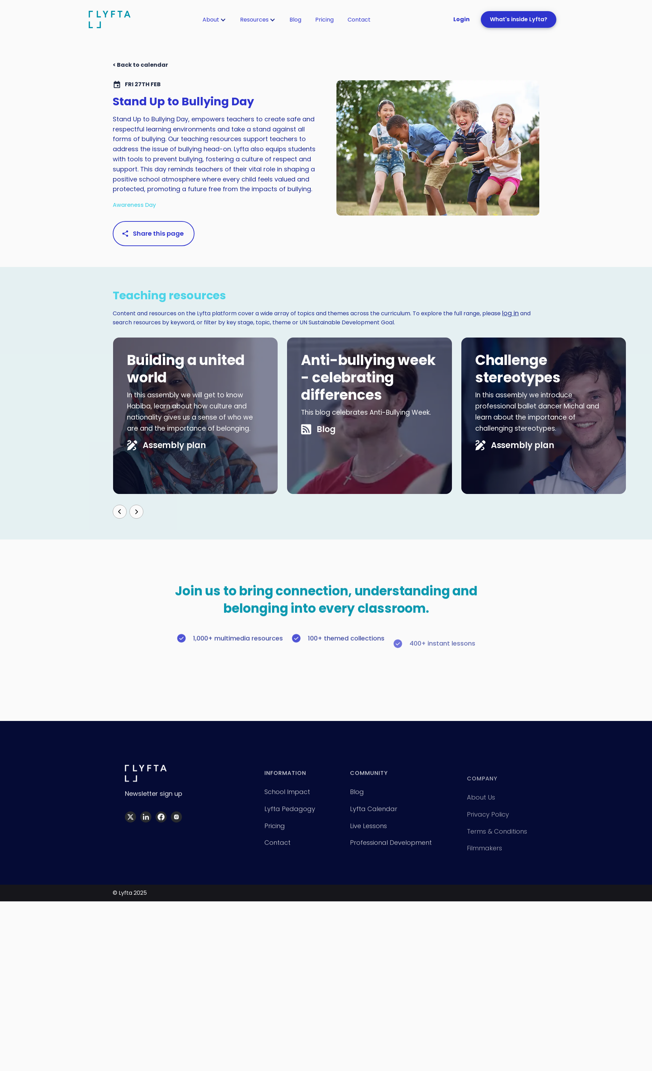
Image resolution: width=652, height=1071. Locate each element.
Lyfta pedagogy (289, 817)
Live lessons (368, 834)
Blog (295, 20)
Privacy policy (488, 827)
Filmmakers (484, 861)
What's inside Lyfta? (518, 19)
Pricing (324, 20)
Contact (359, 20)
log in (510, 313)
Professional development (391, 851)
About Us (481, 810)
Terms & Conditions (497, 844)
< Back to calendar (140, 65)
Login (461, 19)
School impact (287, 800)
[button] (214, 20)
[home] (109, 19)
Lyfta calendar (373, 817)
